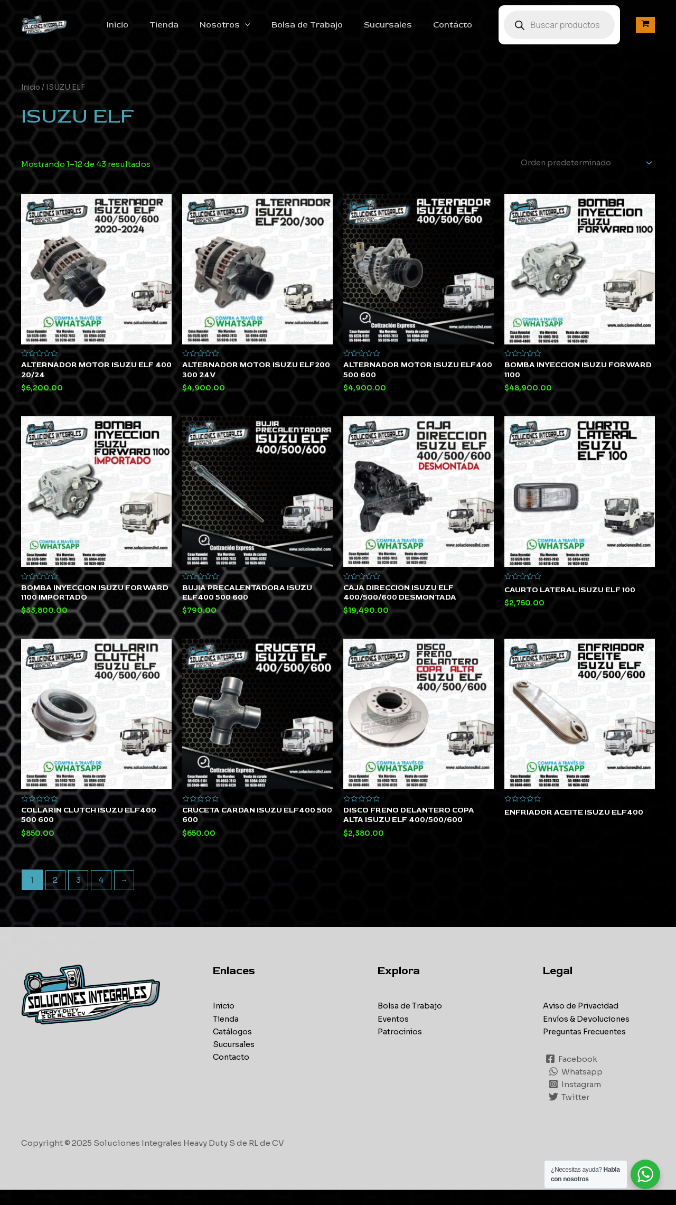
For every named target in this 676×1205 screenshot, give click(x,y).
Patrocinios (401, 1047)
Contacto (231, 1072)
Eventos (393, 1034)
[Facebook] (572, 1074)
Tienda (191, 30)
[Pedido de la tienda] (581, 175)
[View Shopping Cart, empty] (645, 31)
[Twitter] (569, 1112)
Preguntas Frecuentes (586, 1047)
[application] (268, 30)
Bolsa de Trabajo (326, 30)
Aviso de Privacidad (583, 1021)
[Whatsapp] (576, 1086)
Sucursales (403, 30)
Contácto (463, 30)
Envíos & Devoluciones (588, 1034)
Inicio (149, 30)
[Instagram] (575, 1099)
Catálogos (233, 1047)
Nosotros (248, 30)
